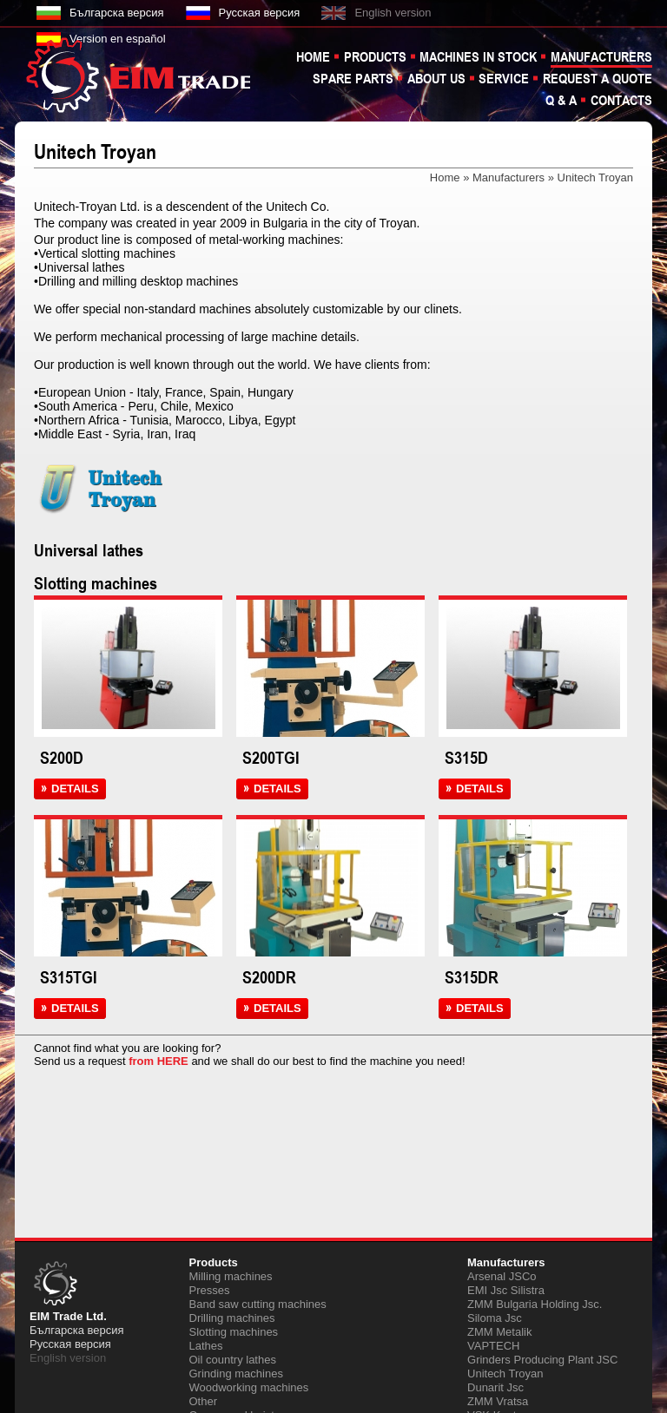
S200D (61, 757)
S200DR (269, 977)
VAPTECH (493, 1345)
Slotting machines (234, 1331)
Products (375, 56)
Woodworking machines (249, 1387)
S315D (466, 757)
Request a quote (597, 78)
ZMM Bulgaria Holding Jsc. (534, 1304)
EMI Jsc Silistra (506, 1290)
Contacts (621, 99)
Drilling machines (232, 1317)
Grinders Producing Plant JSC (542, 1359)
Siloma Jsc (494, 1317)
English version (392, 12)
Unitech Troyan (505, 1373)
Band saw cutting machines (258, 1304)
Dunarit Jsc (495, 1387)
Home (313, 56)
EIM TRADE (141, 74)
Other (203, 1401)
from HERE (158, 1061)
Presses (209, 1290)
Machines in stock (478, 56)
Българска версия (116, 12)
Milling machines (231, 1276)
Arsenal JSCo (501, 1276)
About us (436, 78)
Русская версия (259, 12)
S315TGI (68, 977)
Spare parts (353, 78)
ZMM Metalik (499, 1331)
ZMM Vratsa (497, 1401)
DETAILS (77, 789)
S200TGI (271, 757)
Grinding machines (236, 1373)
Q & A (561, 99)
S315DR (472, 977)
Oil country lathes (232, 1359)
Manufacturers (601, 56)
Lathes (206, 1345)
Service (504, 78)
